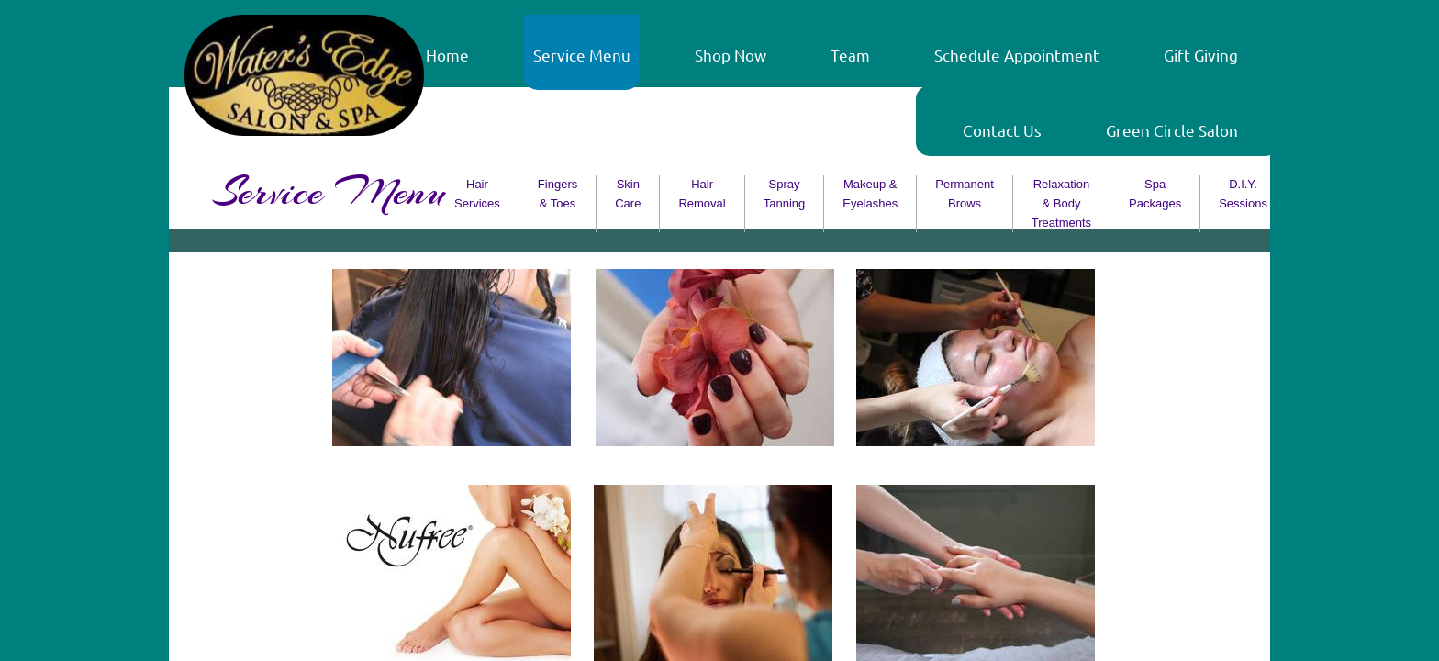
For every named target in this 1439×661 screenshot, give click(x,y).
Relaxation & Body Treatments (1061, 203)
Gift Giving (1201, 54)
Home (447, 54)
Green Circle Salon (1172, 130)
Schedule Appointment (1016, 54)
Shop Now (730, 54)
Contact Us (1002, 130)
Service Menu (581, 54)
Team (850, 54)
